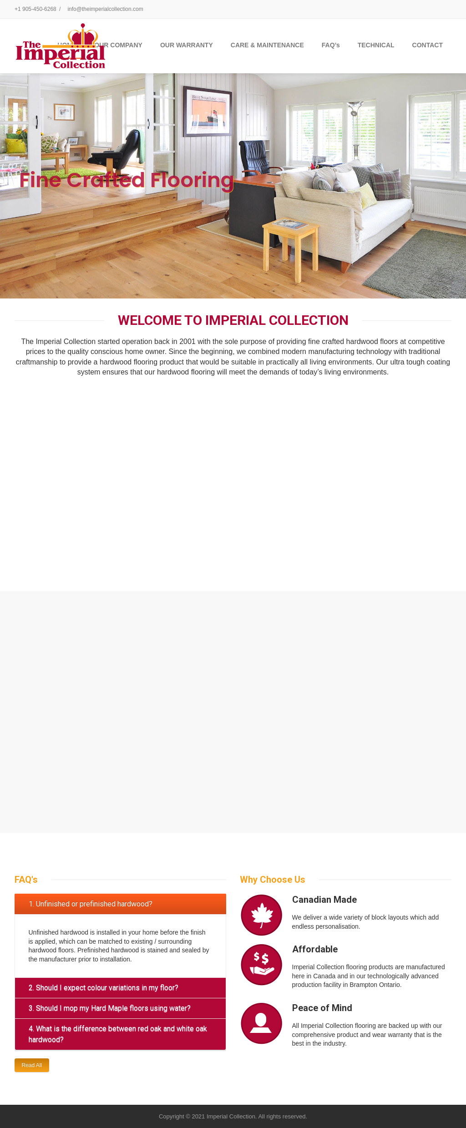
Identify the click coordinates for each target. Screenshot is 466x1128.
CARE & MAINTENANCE (267, 45)
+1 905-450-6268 (35, 9)
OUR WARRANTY (186, 45)
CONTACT (427, 45)
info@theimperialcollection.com (105, 9)
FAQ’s (331, 45)
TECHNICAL (376, 45)
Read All (32, 1065)
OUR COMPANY (118, 45)
